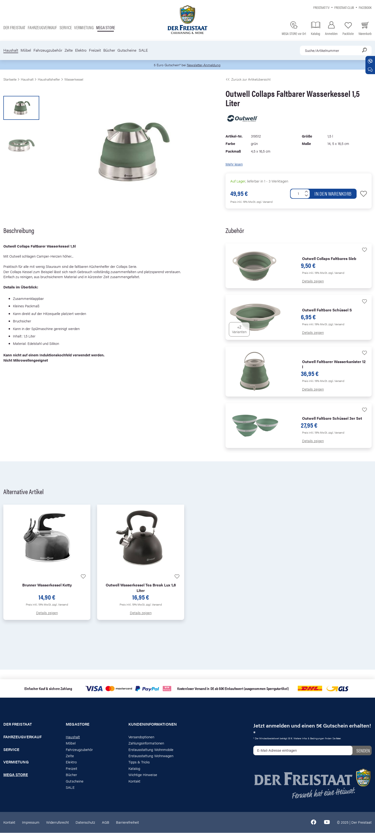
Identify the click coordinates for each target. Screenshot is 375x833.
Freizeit (95, 50)
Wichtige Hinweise (142, 775)
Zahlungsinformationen (146, 743)
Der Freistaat (14, 27)
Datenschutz (85, 822)
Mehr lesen (234, 164)
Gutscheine (126, 50)
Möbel (26, 50)
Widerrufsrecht (57, 822)
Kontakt (134, 781)
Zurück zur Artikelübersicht (248, 79)
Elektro (81, 50)
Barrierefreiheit (127, 822)
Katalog (134, 768)
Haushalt (10, 50)
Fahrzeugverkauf (42, 27)
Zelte (69, 50)
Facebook (365, 7)
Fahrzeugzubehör (47, 50)
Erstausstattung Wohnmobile (151, 749)
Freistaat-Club (344, 7)
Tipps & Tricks (139, 762)
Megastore (77, 724)
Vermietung (84, 27)
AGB (105, 822)
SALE (143, 50)
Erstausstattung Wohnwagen (151, 755)
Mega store (105, 27)
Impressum (30, 822)
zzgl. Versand (265, 202)
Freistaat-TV (321, 7)
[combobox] (336, 50)
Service (66, 27)
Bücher (109, 50)
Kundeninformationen (152, 724)
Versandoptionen (141, 736)
